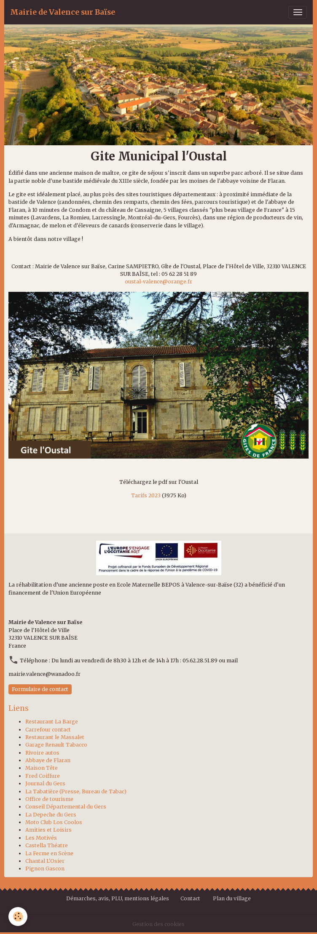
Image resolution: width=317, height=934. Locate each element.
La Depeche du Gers (50, 814)
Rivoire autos (42, 753)
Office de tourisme (49, 799)
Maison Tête (41, 768)
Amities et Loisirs (48, 830)
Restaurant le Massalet (54, 737)
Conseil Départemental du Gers (65, 806)
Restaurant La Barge (51, 721)
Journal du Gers (45, 783)
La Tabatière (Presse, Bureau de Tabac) (75, 791)
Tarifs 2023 (146, 495)
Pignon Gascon (44, 868)
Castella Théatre (46, 845)
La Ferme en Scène (49, 853)
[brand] (62, 12)
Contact (190, 898)
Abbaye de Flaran (47, 760)
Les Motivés (41, 838)
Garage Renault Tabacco (56, 745)
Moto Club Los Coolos (53, 822)
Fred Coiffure (42, 776)
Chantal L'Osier (44, 861)
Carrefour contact (48, 729)
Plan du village (232, 898)
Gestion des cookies (158, 924)
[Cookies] (17, 916)
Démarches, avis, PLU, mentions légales (118, 898)
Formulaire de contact (40, 689)
